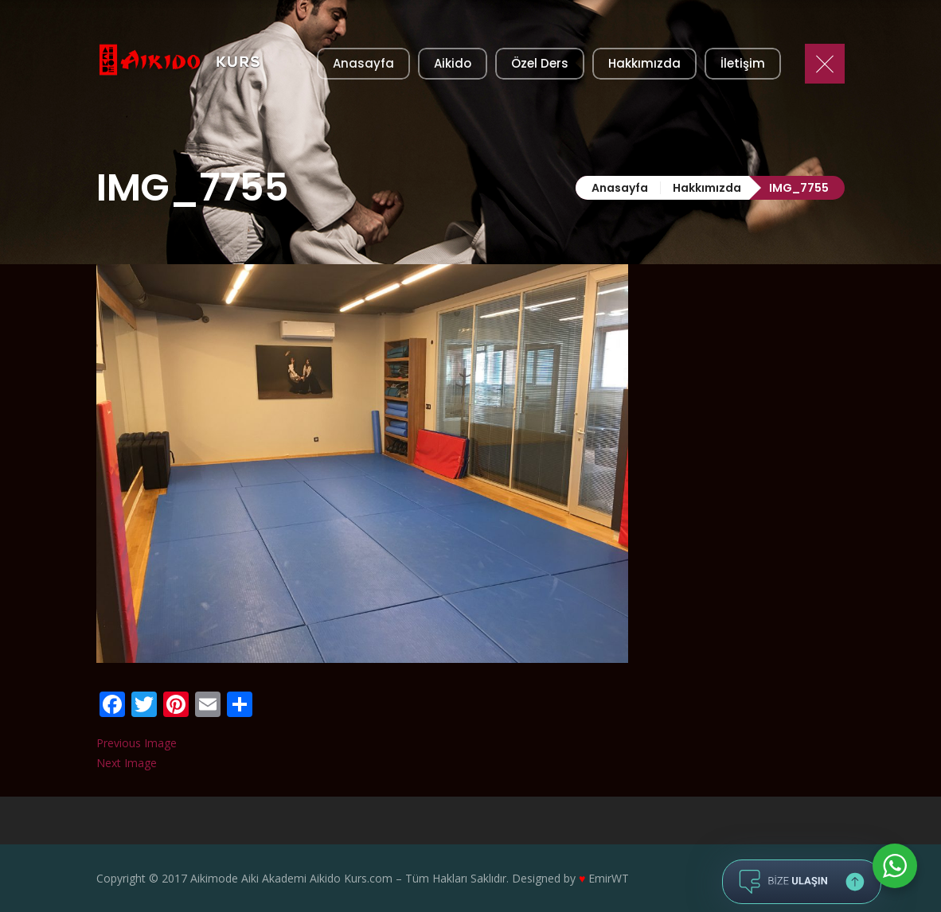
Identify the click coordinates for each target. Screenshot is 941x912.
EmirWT (608, 878)
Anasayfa (620, 187)
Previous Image (136, 742)
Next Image (126, 762)
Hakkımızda (707, 187)
